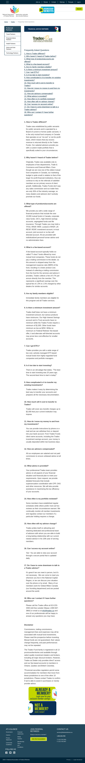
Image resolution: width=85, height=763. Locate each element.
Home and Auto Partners (10, 48)
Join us (38, 2)
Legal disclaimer (77, 759)
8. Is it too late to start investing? (37, 75)
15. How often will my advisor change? (39, 102)
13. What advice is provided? (35, 96)
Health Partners (10, 43)
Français (70, 2)
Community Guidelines (8, 743)
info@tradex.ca (48, 611)
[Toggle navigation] (7, 2)
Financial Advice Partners (11, 38)
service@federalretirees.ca (64, 732)
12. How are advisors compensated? (38, 94)
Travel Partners (10, 34)
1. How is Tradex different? (34, 54)
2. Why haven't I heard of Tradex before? (40, 56)
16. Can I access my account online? (38, 104)
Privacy (69, 759)
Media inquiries (19, 737)
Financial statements (19, 733)
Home (6, 22)
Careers (8, 735)
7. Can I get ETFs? (31, 72)
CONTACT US (62, 729)
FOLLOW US (10, 749)
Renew (46, 2)
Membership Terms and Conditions (19, 744)
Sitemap (62, 2)
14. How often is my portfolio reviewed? (39, 99)
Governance (8, 732)
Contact (53, 2)
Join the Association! (38, 739)
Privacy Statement (8, 738)
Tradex (13, 22)
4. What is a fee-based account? (37, 64)
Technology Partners (12, 53)
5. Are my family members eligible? (38, 67)
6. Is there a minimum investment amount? (41, 70)
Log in (79, 2)
